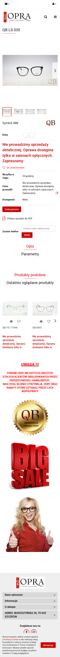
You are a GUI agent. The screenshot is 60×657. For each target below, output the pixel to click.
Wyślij (27, 235)
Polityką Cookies (11, 639)
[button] (30, 595)
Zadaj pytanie (12, 209)
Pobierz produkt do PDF (17, 218)
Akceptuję (48, 645)
